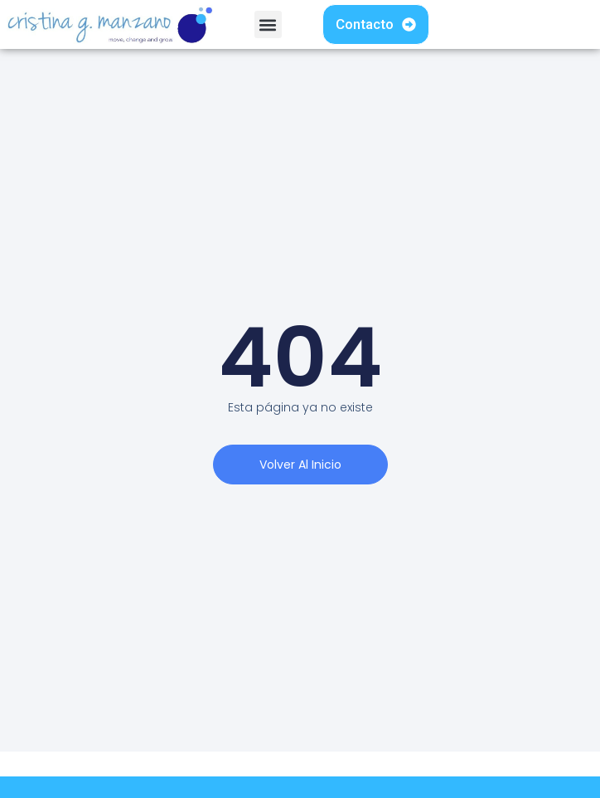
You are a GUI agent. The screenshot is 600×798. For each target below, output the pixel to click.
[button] (268, 24)
